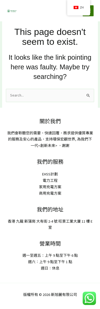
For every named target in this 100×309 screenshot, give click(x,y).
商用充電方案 (50, 193)
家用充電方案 (50, 186)
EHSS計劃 (50, 174)
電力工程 (50, 180)
